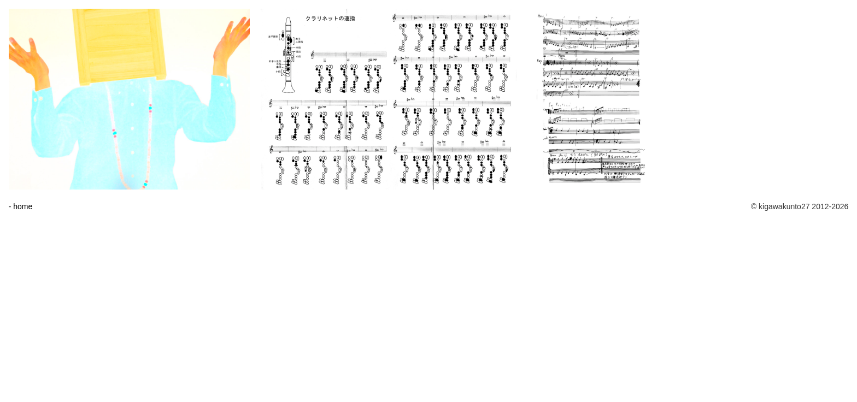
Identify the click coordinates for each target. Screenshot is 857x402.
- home (21, 206)
